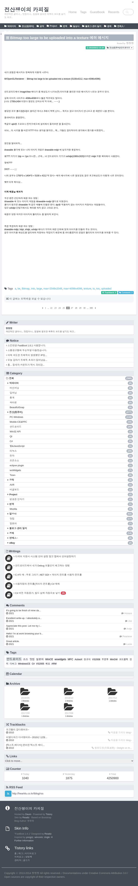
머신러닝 (71, 388)
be (19, 288)
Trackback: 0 (109, 292)
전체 (71, 378)
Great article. (12, 642)
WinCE (49, 659)
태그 (21, 853)
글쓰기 (26, 860)
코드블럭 (123, 659)
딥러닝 (71, 393)
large (39, 288)
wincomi (38, 837)
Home (72, 12)
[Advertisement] (69, 56)
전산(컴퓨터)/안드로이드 (119, 48)
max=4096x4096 (73, 288)
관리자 (17, 860)
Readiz (25, 817)
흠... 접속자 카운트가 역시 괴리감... (25, 365)
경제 (109, 26)
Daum (28, 814)
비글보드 (71, 489)
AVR (71, 485)
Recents (113, 12)
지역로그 (18, 857)
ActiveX (78, 659)
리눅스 (71, 451)
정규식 (87, 659)
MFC (70, 659)
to (94, 288)
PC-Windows (71, 417)
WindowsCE (24, 663)
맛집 (71, 519)
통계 (71, 398)
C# (71, 441)
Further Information (24, 840)
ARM (53, 663)
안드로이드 (71, 427)
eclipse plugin (71, 465)
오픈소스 (71, 460)
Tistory (49, 814)
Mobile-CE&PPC (71, 422)
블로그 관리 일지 (93, 26)
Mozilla (71, 509)
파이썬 (71, 402)
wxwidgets (60, 659)
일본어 (71, 523)
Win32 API (71, 431)
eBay (10, 31)
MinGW (114, 659)
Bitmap (26, 288)
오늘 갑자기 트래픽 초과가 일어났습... (26, 360)
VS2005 (40, 663)
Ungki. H (48, 837)
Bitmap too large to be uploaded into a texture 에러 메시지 (59, 38)
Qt (71, 436)
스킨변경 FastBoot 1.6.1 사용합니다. (26, 345)
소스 (25, 659)
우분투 (105, 659)
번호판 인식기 (71, 499)
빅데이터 (11, 26)
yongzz (29, 837)
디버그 (13, 663)
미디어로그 (30, 853)
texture (87, 288)
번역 (65, 26)
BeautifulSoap (71, 407)
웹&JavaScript (71, 446)
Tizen (71, 475)
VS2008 (96, 659)
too (98, 288)
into (33, 288)
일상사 (76, 26)
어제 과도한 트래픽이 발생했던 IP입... (26, 355)
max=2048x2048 (52, 288)
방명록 (28, 857)
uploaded (106, 288)
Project (53, 26)
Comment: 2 (126, 292)
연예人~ (121, 26)
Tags (83, 12)
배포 (47, 663)
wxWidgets (71, 470)
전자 (71, 456)
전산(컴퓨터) (28, 26)
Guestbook (97, 12)
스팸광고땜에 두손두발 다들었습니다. (26, 350)
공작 (42, 26)
